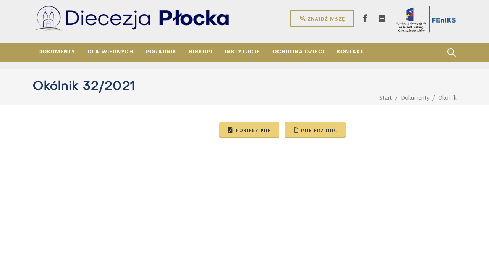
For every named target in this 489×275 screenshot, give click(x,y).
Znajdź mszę (322, 18)
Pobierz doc (315, 129)
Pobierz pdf (249, 129)
